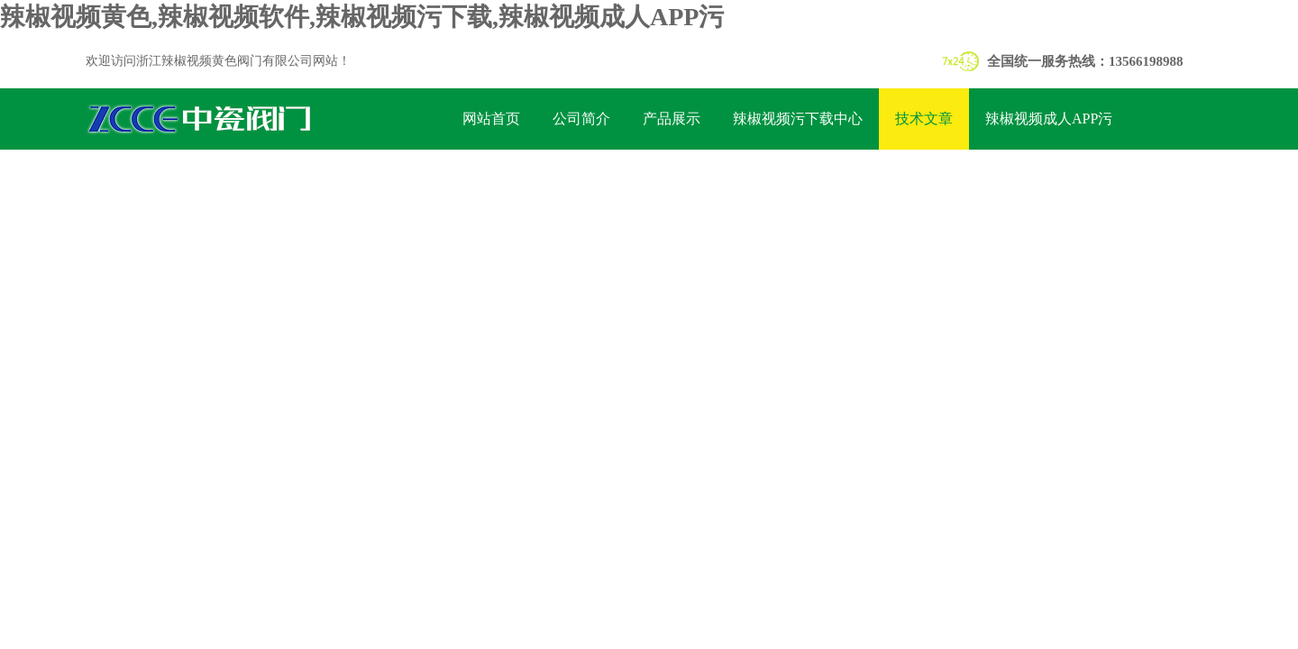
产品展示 (671, 118)
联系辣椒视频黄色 (520, 179)
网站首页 (491, 118)
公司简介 (581, 118)
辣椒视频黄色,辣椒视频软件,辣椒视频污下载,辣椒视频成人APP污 (362, 17)
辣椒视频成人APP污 (1048, 118)
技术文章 (924, 118)
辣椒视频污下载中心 (798, 118)
